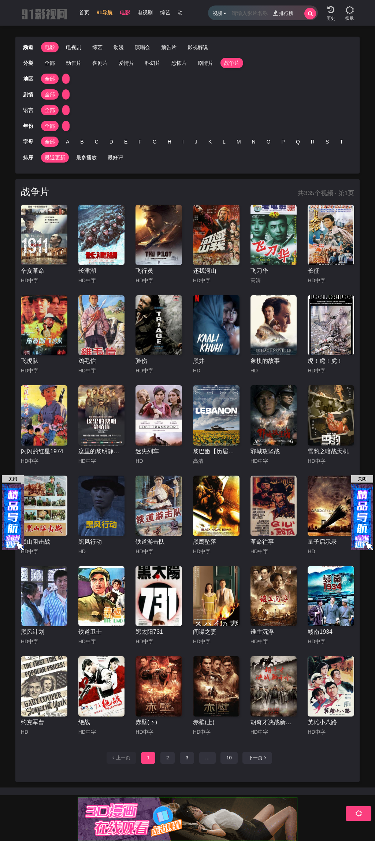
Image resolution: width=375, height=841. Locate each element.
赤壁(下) (146, 722)
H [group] (169, 142)
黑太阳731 (149, 632)
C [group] (97, 142)
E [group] (125, 142)
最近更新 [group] (55, 157)
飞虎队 (29, 361)
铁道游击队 (150, 542)
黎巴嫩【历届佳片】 (216, 451)
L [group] (224, 142)
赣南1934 (320, 632)
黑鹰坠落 (204, 542)
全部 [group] (50, 63)
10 (228, 757)
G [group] (155, 142)
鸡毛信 (87, 361)
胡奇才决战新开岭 (273, 722)
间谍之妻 (204, 632)
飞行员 (144, 271)
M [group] (239, 142)
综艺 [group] (165, 12)
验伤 (141, 361)
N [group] (254, 142)
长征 (313, 271)
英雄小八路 (322, 722)
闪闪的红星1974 (42, 451)
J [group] (196, 142)
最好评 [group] (115, 157)
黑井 (199, 361)
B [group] (81, 142)
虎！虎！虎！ (325, 361)
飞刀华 (259, 271)
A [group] (67, 142)
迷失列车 (147, 451)
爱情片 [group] (126, 63)
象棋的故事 (265, 361)
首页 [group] (84, 12)
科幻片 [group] (152, 63)
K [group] (210, 142)
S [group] (327, 142)
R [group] (313, 142)
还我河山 (204, 271)
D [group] (111, 142)
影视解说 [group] (198, 47)
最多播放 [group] (86, 157)
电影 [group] (125, 12)
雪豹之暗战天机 (328, 451)
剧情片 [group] (205, 63)
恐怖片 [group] (179, 63)
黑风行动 (90, 542)
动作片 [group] (73, 63)
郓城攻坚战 (265, 451)
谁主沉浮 (262, 632)
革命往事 (262, 542)
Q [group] (298, 142)
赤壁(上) (204, 722)
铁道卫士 (90, 632)
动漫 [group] (119, 47)
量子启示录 (322, 542)
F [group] (140, 142)
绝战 (84, 722)
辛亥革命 (32, 271)
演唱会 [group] (142, 47)
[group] (104, 14)
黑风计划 (32, 632)
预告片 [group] (169, 47)
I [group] (183, 142)
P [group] (283, 142)
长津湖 (87, 271)
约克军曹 (32, 722)
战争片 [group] (232, 63)
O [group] (269, 142)
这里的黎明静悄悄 (101, 451)
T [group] (341, 142)
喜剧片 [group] (100, 63)
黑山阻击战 (35, 542)
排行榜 (283, 13)
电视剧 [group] (145, 12)
